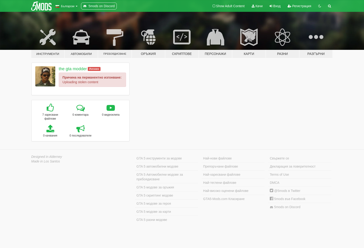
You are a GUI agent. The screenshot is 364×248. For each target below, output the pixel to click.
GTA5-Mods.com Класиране (224, 199)
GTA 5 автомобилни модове (157, 166)
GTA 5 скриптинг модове (154, 195)
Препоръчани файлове (220, 166)
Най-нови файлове (217, 158)
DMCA (274, 182)
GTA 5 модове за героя (153, 203)
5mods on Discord (285, 207)
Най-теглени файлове (219, 182)
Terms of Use (279, 174)
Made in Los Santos (45, 161)
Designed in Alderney (46, 157)
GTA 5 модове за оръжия (155, 187)
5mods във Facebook (287, 199)
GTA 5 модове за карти (153, 211)
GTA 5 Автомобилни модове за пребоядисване (159, 177)
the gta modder (73, 69)
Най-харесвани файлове (221, 174)
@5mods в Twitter (285, 191)
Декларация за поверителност (292, 166)
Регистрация (299, 6)
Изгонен (94, 68)
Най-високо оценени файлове (225, 191)
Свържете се (279, 158)
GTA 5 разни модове (151, 220)
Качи (257, 6)
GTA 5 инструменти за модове (159, 158)
